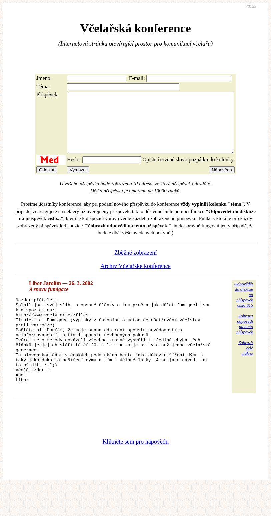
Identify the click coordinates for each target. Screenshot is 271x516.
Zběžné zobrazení (135, 264)
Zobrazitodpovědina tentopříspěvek (244, 335)
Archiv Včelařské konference (135, 278)
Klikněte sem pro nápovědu (135, 471)
